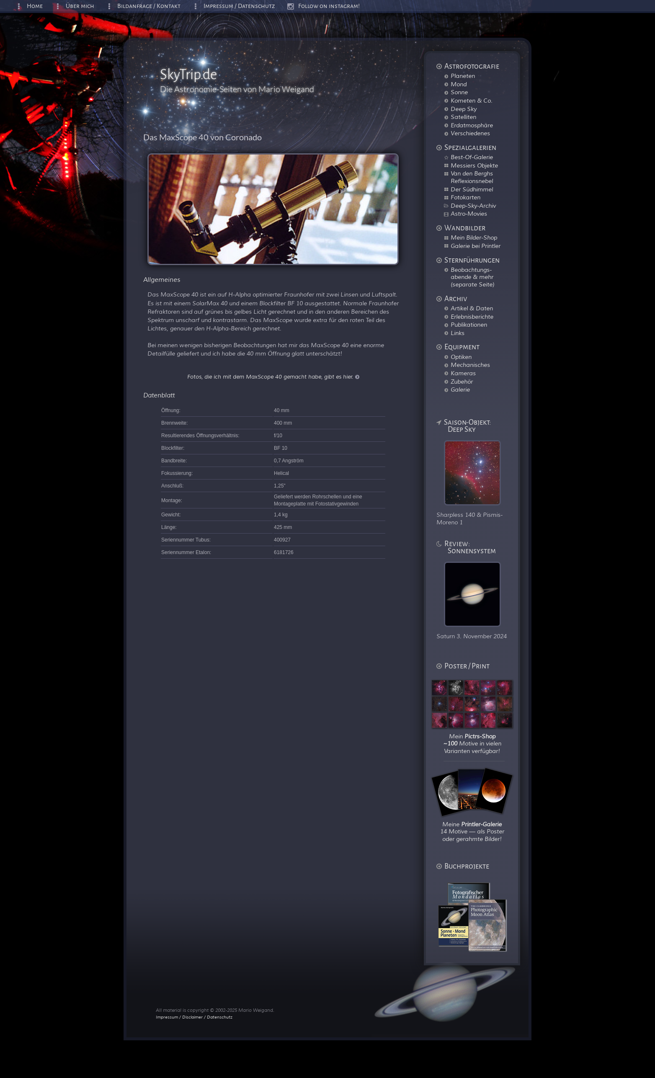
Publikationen (469, 324)
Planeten (463, 76)
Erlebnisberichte (472, 316)
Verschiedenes (470, 133)
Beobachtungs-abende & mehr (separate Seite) (472, 277)
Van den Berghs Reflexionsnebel (472, 177)
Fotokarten (465, 197)
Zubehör (462, 381)
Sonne (459, 92)
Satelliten (463, 117)
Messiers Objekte (474, 165)
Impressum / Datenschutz (239, 6)
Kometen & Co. (472, 100)
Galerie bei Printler (475, 246)
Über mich (80, 6)
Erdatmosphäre (472, 125)
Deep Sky (464, 109)
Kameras (463, 373)
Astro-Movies (469, 213)
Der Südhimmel (472, 189)
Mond (459, 84)
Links (457, 333)
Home (35, 6)
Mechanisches (470, 365)
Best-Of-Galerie (472, 157)
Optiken (461, 357)
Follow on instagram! (329, 6)
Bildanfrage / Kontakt (149, 6)
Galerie (460, 389)
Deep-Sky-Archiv (473, 205)
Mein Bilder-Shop (474, 237)
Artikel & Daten (472, 308)
